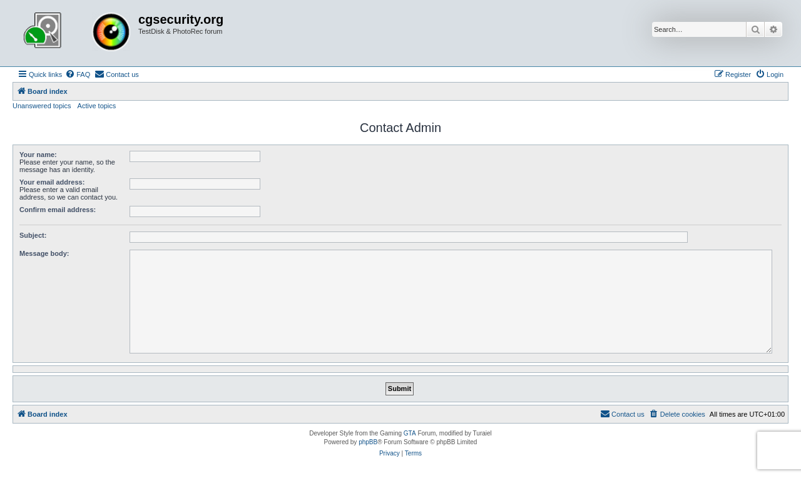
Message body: (44, 253)
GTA (410, 433)
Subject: (32, 235)
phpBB (368, 442)
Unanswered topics (42, 105)
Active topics (97, 105)
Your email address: (51, 182)
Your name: (38, 154)
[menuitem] (77, 74)
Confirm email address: (57, 209)
